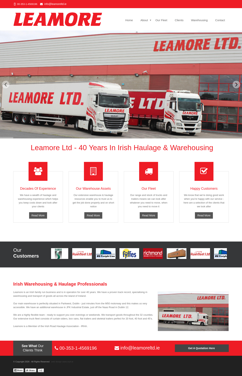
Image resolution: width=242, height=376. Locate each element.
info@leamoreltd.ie (55, 3)
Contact (220, 20)
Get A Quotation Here (202, 348)
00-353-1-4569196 (27, 4)
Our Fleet (161, 20)
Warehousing (199, 20)
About (144, 20)
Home (129, 20)
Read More (38, 215)
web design (56, 361)
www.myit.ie (67, 361)
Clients (179, 20)
